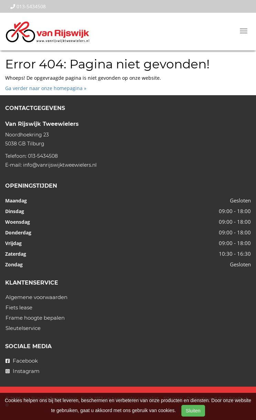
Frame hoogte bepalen (35, 317)
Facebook (22, 360)
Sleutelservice (23, 328)
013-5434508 (28, 6)
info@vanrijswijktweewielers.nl (60, 165)
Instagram (23, 371)
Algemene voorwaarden (36, 297)
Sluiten (193, 410)
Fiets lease (19, 307)
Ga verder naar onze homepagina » (45, 88)
